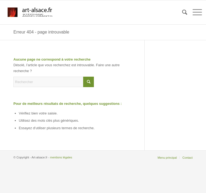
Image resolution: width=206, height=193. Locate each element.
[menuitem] (182, 12)
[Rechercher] (182, 12)
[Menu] (194, 12)
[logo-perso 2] (30, 12)
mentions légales (61, 157)
